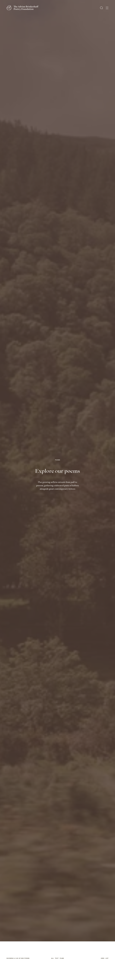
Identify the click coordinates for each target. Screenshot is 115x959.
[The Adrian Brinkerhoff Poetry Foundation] (23, 7)
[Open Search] (101, 8)
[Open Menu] (107, 8)
